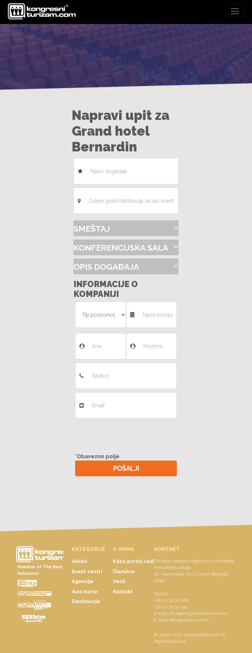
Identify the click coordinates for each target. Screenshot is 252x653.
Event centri (87, 571)
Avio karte (84, 592)
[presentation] (127, 434)
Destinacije (86, 601)
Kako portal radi (133, 561)
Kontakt (123, 592)
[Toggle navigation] (235, 11)
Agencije (83, 581)
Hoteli (79, 561)
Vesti (119, 581)
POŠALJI (126, 468)
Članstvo (124, 571)
